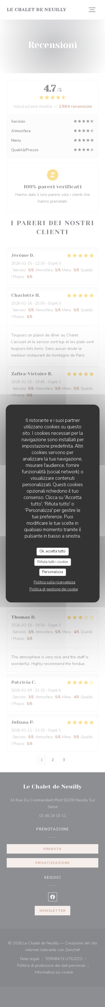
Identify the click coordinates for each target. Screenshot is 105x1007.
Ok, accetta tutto (52, 551)
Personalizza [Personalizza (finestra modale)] (52, 571)
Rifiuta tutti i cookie (52, 561)
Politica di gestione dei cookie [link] (53, 589)
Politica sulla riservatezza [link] (54, 582)
